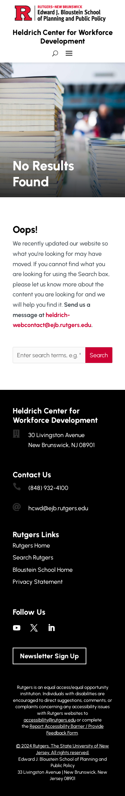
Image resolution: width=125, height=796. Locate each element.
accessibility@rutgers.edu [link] (50, 720)
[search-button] (55, 53)
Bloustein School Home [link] (43, 569)
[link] (16, 627)
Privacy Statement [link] (38, 581)
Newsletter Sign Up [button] (49, 656)
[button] (69, 56)
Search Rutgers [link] (33, 557)
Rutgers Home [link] (31, 545)
